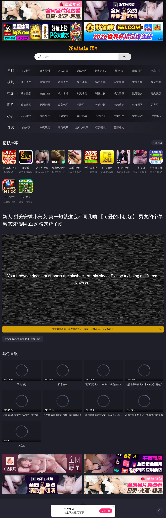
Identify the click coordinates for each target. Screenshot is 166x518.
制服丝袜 (100, 93)
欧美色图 (63, 104)
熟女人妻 (100, 82)
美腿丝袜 (100, 104)
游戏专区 (82, 70)
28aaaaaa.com (83, 48)
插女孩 (26, 127)
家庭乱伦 (45, 116)
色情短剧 (119, 127)
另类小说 (119, 116)
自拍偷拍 (45, 82)
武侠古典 (82, 116)
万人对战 (63, 70)
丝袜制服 (119, 82)
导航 (10, 127)
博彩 (10, 70)
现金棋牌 (137, 70)
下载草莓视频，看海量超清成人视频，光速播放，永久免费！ (107, 329)
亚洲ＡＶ (26, 82)
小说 (10, 116)
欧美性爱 (82, 93)
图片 (10, 104)
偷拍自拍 (45, 93)
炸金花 (119, 70)
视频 (10, 82)
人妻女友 (63, 116)
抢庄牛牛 (156, 70)
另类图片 (156, 104)
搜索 (125, 57)
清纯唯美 (119, 104)
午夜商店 (45, 127)
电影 (10, 93)
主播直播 (137, 82)
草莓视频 (63, 127)
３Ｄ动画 (82, 82)
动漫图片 (82, 104)
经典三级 (119, 93)
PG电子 (26, 70)
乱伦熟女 (137, 93)
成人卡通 (63, 93)
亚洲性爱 (26, 93)
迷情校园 (100, 116)
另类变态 (156, 93)
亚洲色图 (45, 104)
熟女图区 (137, 104)
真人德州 (45, 70)
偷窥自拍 (26, 104)
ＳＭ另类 (156, 82)
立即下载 (105, 510)
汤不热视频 (81, 127)
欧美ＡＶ (63, 82)
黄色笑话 (137, 116)
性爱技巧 (156, 116)
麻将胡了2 (100, 70)
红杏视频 (100, 127)
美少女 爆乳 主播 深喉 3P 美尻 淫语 (22, 338)
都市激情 (26, 116)
